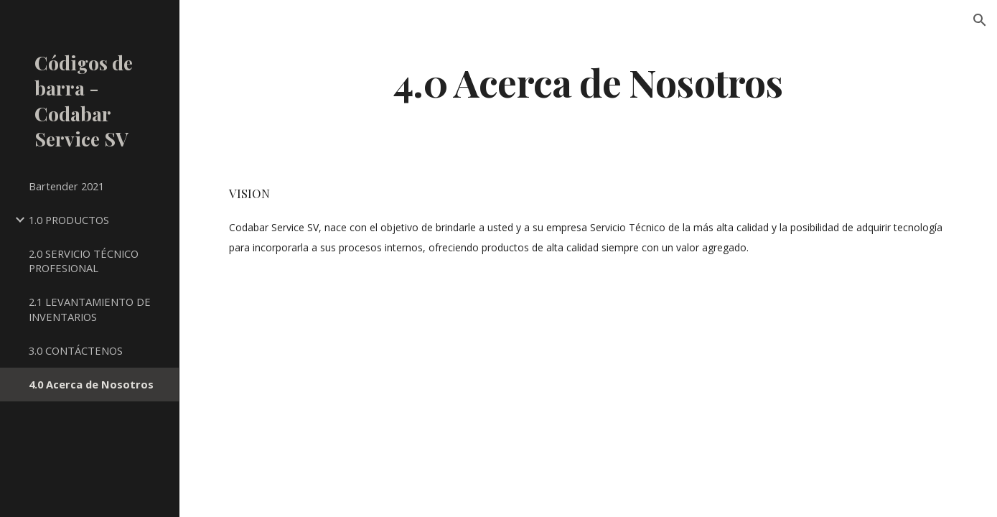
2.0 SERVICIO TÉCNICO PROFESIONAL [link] (84, 261)
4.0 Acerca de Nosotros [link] (91, 384)
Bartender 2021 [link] (66, 186)
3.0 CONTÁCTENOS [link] (76, 350)
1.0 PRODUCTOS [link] (69, 220)
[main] (588, 81)
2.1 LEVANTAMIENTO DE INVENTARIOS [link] (90, 309)
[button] (980, 20)
